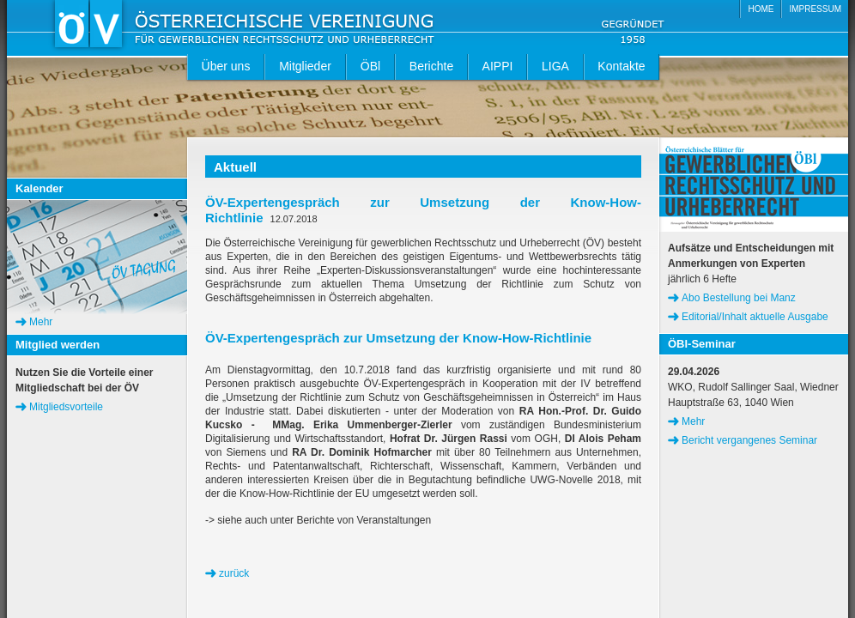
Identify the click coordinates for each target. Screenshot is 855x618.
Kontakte (621, 66)
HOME (760, 9)
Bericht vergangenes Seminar (749, 440)
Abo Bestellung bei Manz (739, 298)
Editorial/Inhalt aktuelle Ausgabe (755, 317)
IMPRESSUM (815, 9)
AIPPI (497, 66)
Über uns (226, 66)
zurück (234, 573)
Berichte (431, 66)
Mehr (40, 322)
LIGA (555, 66)
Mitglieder (305, 66)
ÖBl (370, 66)
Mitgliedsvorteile (66, 407)
